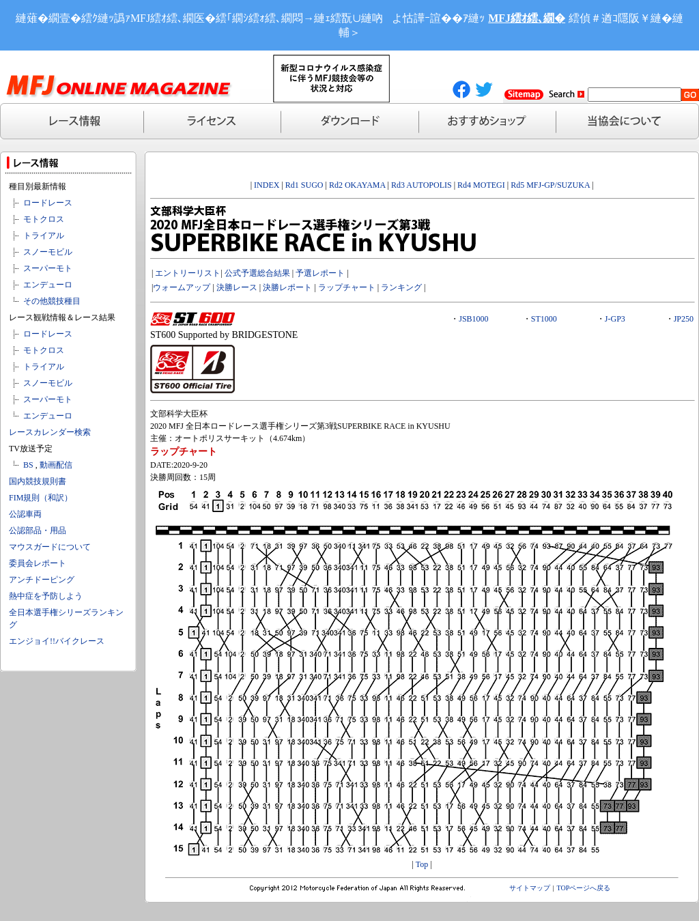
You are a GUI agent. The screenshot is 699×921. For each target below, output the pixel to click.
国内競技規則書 (37, 481)
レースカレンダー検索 (50, 432)
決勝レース (236, 287)
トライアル (43, 235)
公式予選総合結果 (257, 273)
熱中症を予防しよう (46, 596)
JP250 (684, 319)
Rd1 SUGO (304, 185)
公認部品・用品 (37, 530)
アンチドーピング (41, 579)
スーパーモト (47, 268)
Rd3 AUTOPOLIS (421, 185)
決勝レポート (287, 287)
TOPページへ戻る (584, 888)
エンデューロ (47, 284)
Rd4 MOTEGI (481, 185)
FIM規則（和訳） (40, 497)
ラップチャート (346, 287)
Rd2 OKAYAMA (357, 185)
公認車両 (25, 514)
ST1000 (544, 319)
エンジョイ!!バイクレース (56, 641)
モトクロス (43, 219)
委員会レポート (37, 563)
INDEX (266, 185)
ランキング (401, 287)
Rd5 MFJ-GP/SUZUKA (550, 185)
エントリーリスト (187, 273)
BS (28, 465)
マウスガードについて (50, 547)
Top (422, 864)
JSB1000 (473, 319)
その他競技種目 (52, 301)
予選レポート (320, 273)
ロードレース (47, 203)
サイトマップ (529, 888)
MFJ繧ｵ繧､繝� (526, 18)
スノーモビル (47, 252)
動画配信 (56, 465)
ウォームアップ (181, 287)
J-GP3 (615, 319)
